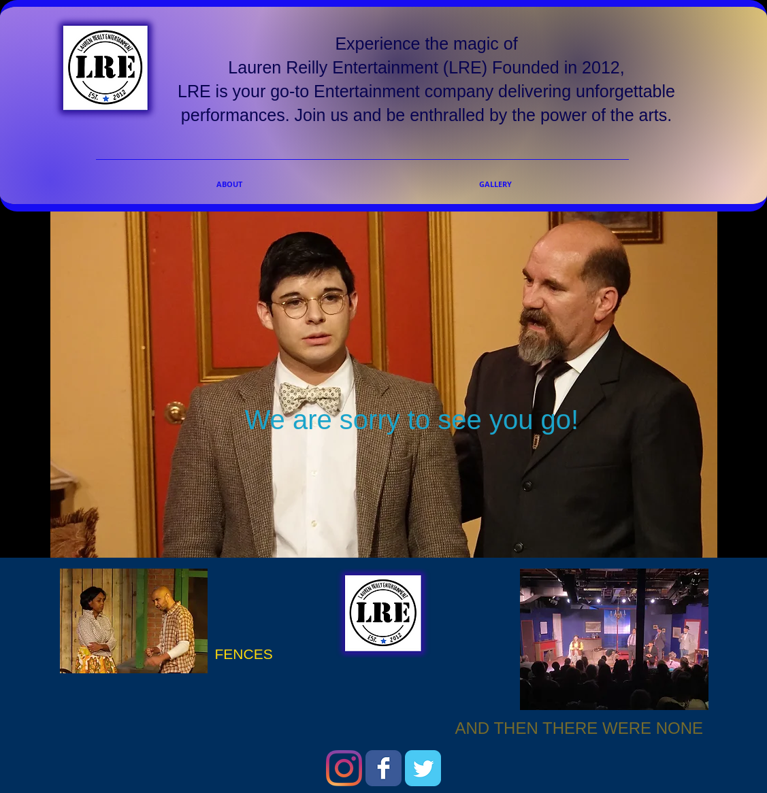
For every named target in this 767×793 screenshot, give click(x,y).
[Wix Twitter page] (423, 768)
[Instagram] (344, 768)
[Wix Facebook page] (383, 768)
